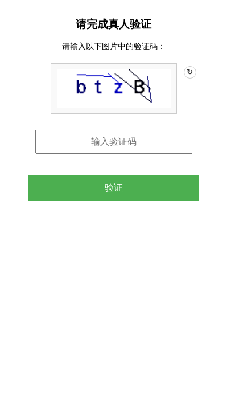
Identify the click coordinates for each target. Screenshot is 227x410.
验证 (114, 187)
